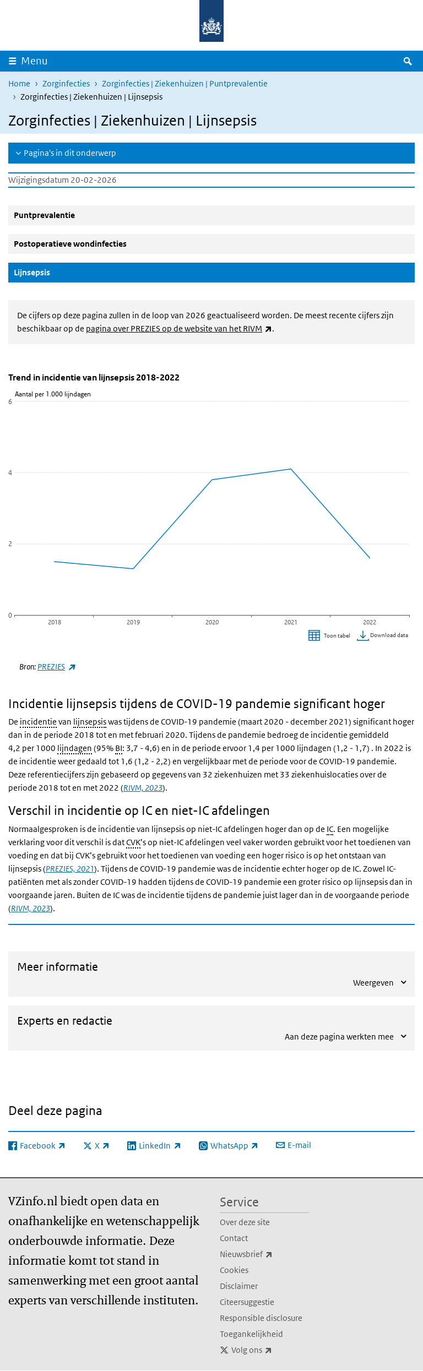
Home (19, 83)
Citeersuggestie (247, 1302)
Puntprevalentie (44, 215)
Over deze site (245, 1222)
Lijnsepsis (58, 272)
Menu (34, 61)
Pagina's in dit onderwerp (70, 153)
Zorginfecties (66, 83)
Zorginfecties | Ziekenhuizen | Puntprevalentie (185, 83)
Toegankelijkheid (251, 1334)
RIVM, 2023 (142, 787)
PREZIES (56, 666)
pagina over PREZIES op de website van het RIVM (179, 328)
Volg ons (270, 1350)
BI (118, 748)
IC (330, 829)
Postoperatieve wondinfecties (70, 243)
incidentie (38, 721)
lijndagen (74, 748)
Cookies (234, 1270)
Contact (234, 1238)
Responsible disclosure (261, 1318)
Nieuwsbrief (264, 1254)
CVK (133, 842)
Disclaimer (239, 1286)
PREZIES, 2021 (70, 868)
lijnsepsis (89, 721)
